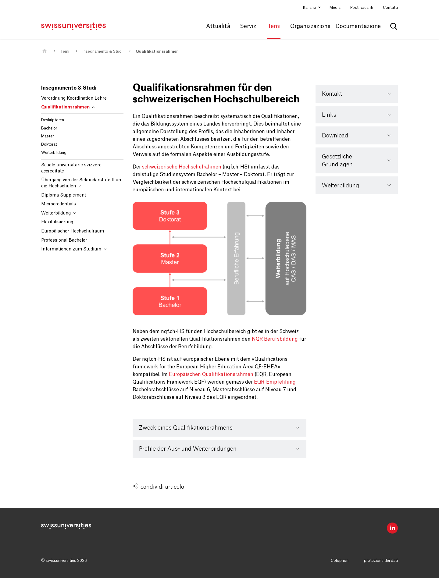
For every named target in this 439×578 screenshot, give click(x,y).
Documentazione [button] (358, 26)
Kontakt (332, 94)
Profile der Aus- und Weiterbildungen (188, 449)
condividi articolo (162, 487)
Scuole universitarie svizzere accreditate (71, 168)
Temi (64, 51)
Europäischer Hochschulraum (72, 231)
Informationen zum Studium (73, 249)
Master (47, 136)
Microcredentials (58, 204)
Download (335, 135)
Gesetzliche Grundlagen (337, 160)
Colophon (339, 560)
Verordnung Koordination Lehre (74, 98)
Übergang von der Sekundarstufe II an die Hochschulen (81, 183)
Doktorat (49, 144)
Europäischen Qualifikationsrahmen (211, 374)
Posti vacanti (361, 7)
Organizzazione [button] (310, 26)
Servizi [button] (249, 26)
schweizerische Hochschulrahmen (181, 167)
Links (329, 115)
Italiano (310, 7)
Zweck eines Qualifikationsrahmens (186, 428)
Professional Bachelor (64, 240)
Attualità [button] (218, 26)
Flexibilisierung (57, 222)
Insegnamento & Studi (103, 51)
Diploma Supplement (63, 195)
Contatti (390, 7)
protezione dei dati (381, 560)
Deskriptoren (52, 120)
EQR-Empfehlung (275, 382)
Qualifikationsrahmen (157, 51)
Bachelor (49, 128)
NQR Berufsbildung (275, 339)
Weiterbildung (53, 152)
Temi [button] (273, 26)
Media (335, 7)
